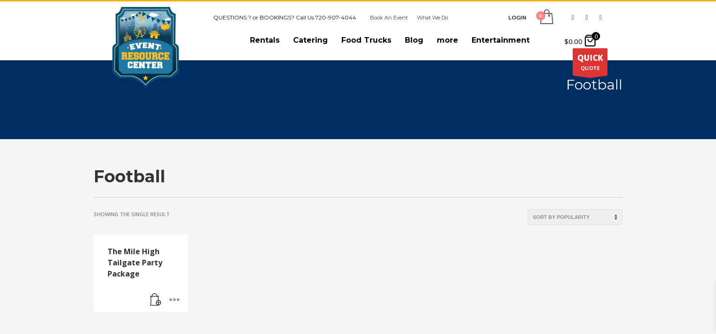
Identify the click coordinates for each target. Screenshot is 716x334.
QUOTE (590, 64)
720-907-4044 (335, 17)
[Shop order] (575, 217)
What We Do (432, 17)
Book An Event (389, 17)
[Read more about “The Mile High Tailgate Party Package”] (156, 300)
